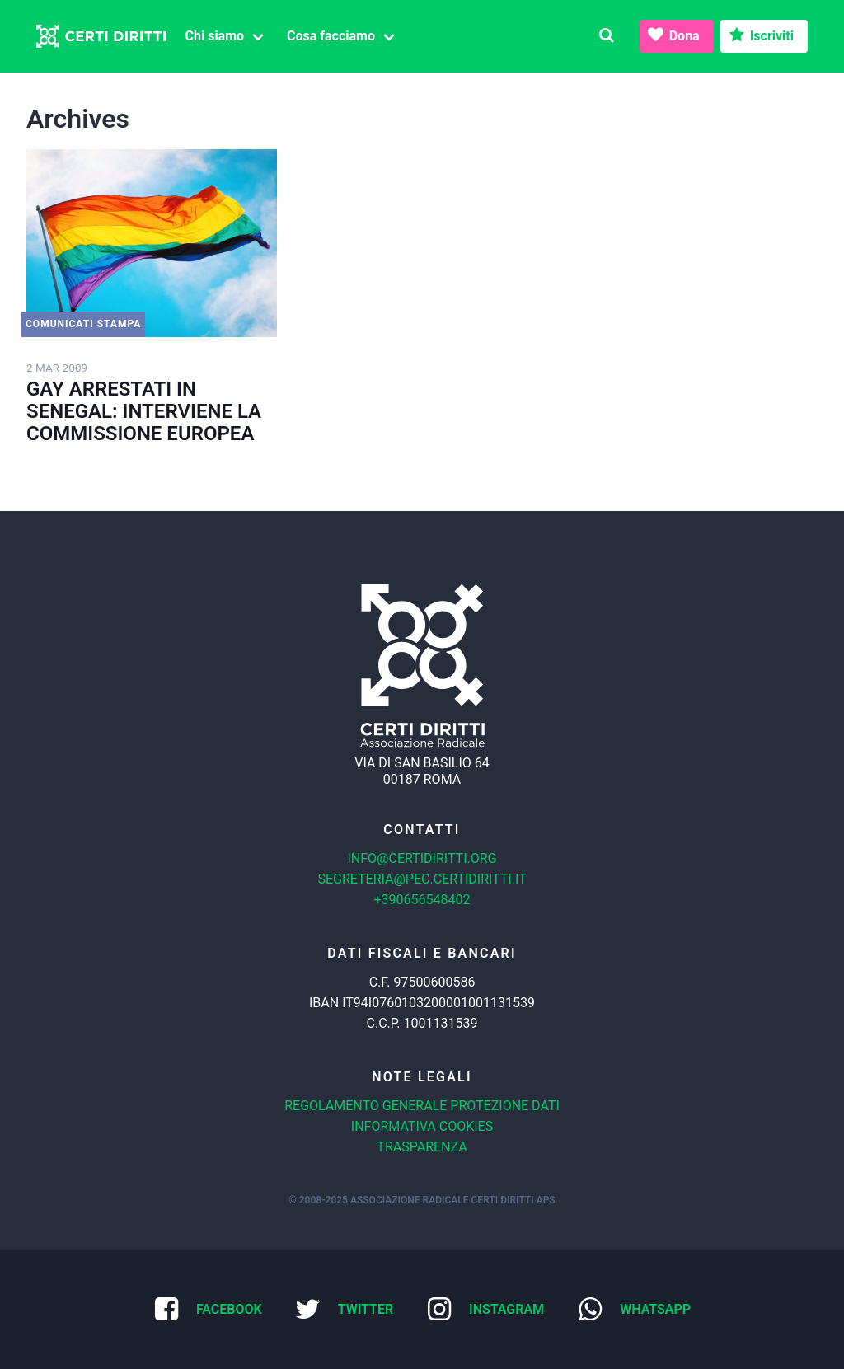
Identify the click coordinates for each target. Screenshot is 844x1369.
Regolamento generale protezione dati (422, 1105)
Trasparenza (422, 1147)
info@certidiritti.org (421, 858)
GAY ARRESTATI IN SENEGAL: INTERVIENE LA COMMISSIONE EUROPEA (143, 411)
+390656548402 (422, 899)
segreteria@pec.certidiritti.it (421, 879)
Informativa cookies (422, 1126)
